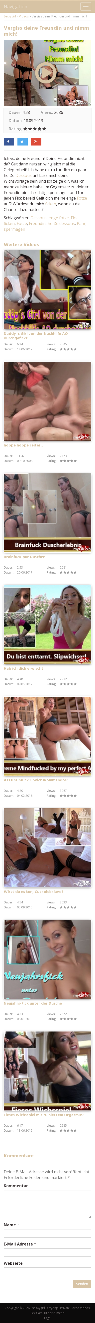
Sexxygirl (10, 16)
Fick (74, 217)
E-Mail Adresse (18, 1244)
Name (10, 1225)
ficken (50, 204)
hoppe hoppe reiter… (24, 445)
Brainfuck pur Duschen (24, 557)
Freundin (37, 223)
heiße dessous (61, 223)
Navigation (15, 6)
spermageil (14, 229)
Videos (24, 16)
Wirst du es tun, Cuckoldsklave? (33, 892)
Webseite (13, 1263)
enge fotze (59, 217)
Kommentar (16, 1185)
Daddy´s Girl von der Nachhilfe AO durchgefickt (36, 336)
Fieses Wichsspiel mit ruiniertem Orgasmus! (44, 1115)
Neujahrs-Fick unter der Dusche (33, 1003)
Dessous (23, 175)
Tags (47, 1318)
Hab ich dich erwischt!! (24, 668)
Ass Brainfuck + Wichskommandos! (36, 780)
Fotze (82, 198)
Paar (81, 223)
